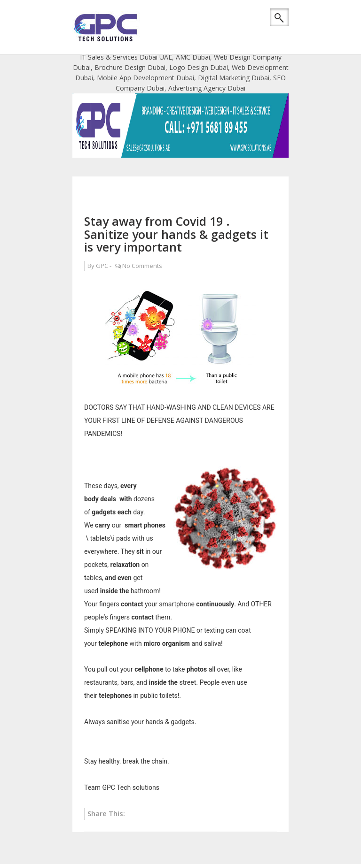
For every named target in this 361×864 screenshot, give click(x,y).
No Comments (142, 265)
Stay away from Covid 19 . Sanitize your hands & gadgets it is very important (176, 234)
